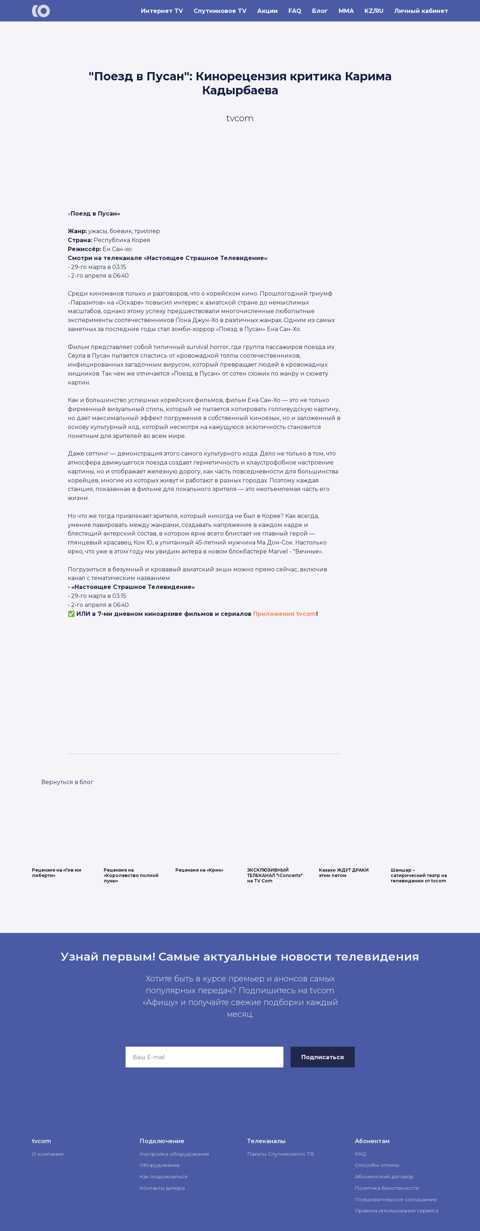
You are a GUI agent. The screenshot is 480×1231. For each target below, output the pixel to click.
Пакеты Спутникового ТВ (280, 1154)
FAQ (294, 11)
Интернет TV (162, 11)
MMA (346, 11)
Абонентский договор (384, 1176)
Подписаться (322, 1057)
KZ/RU (373, 11)
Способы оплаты (377, 1165)
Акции (267, 11)
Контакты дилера (162, 1188)
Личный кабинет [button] (421, 11)
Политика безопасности (387, 1188)
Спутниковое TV (220, 11)
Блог (320, 11)
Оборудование (160, 1165)
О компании (47, 1154)
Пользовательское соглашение (396, 1199)
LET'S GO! (64, 782)
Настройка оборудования (174, 1154)
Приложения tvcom (284, 613)
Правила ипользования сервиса (396, 1210)
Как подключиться (163, 1176)
